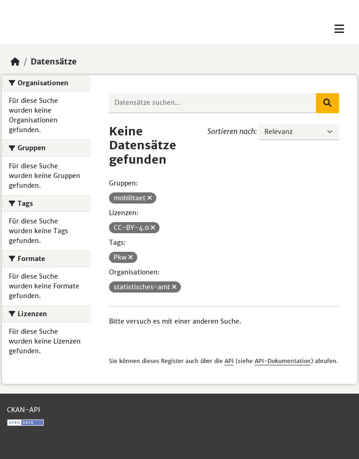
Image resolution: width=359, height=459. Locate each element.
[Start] (15, 62)
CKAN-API (23, 410)
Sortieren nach (231, 131)
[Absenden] (327, 103)
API (229, 360)
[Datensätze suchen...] (213, 103)
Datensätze (54, 62)
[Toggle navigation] (339, 29)
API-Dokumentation (283, 360)
